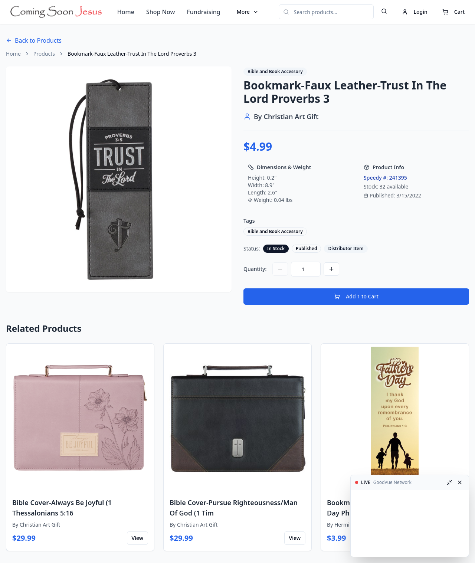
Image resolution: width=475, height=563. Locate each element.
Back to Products (34, 40)
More (248, 11)
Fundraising (203, 12)
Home (125, 12)
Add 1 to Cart (356, 296)
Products (44, 53)
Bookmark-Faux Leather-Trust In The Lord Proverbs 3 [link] (132, 53)
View (137, 537)
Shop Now (160, 12)
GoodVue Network (392, 482)
